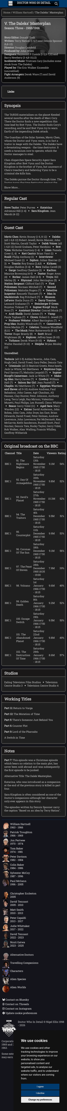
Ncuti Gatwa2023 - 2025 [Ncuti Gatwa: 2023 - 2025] (13, 944)
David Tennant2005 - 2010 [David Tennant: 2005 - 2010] (15, 903)
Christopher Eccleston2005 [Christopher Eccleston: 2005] (19, 895)
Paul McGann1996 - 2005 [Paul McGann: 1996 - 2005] (14, 882)
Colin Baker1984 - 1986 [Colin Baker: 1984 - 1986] (13, 866)
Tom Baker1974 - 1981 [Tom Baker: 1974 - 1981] (12, 850)
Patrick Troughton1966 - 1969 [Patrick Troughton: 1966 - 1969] (17, 833)
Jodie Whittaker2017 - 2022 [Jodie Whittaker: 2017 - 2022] (16, 927)
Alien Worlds (14, 988)
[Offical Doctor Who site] (9, 1035)
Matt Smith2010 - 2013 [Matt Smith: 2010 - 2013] (13, 911)
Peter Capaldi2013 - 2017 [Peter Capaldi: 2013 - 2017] (14, 919)
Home (6, 12)
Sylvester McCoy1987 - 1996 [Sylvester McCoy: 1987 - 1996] (16, 874)
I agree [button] (40, 1086)
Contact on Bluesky (15, 999)
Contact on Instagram (17, 1008)
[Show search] (56, 4)
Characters (12, 972)
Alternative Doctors (18, 956)
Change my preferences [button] (40, 1099)
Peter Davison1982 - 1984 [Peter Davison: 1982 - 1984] (14, 858)
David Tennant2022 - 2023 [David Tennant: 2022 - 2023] (15, 935)
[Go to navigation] (10, 4)
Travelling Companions (20, 964)
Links (10, 91)
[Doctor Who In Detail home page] (34, 4)
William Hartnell (23, 12)
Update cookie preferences (19, 1013)
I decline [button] (40, 1093)
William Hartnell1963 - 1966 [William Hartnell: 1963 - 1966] (16, 825)
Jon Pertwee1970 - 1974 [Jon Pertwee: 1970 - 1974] (13, 842)
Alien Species (14, 980)
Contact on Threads (15, 1004)
